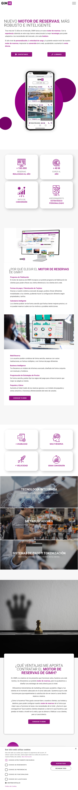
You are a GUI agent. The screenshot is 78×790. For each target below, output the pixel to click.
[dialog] (39, 768)
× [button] (75, 748)
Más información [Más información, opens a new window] (27, 757)
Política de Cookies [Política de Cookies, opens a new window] (11, 786)
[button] (27, 783)
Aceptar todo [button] (61, 763)
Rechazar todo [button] (60, 768)
